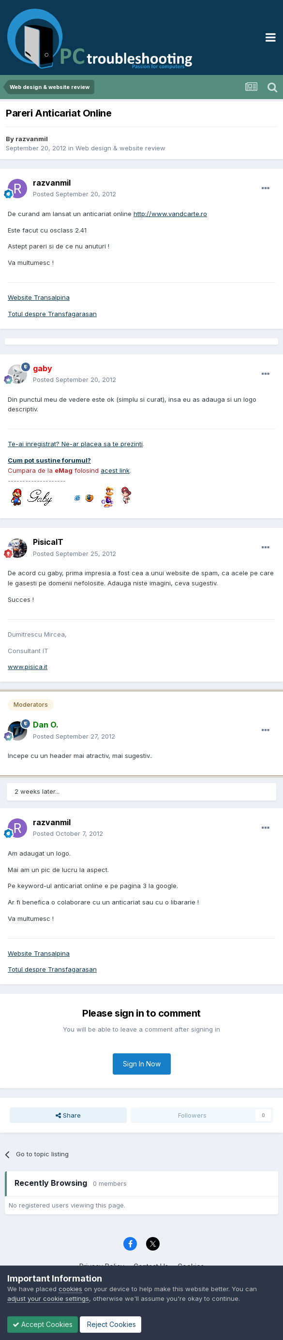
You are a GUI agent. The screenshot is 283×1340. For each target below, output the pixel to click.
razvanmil (31, 139)
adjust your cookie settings (48, 1298)
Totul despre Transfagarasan (52, 314)
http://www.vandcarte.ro (170, 214)
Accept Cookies (43, 1324)
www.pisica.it (27, 666)
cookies (70, 1289)
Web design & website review (120, 148)
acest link (115, 470)
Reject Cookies (110, 1324)
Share (68, 1115)
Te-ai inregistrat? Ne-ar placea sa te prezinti (75, 444)
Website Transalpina (39, 297)
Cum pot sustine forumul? (49, 460)
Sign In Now (142, 1064)
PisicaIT (48, 542)
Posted (74, 194)
